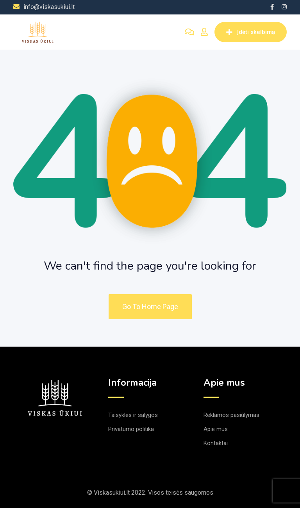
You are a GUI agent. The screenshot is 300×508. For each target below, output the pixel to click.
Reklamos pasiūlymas (231, 415)
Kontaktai (216, 443)
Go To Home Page (150, 306)
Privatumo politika (131, 429)
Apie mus (216, 429)
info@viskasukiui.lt (49, 7)
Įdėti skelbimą (250, 32)
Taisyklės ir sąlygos (133, 415)
